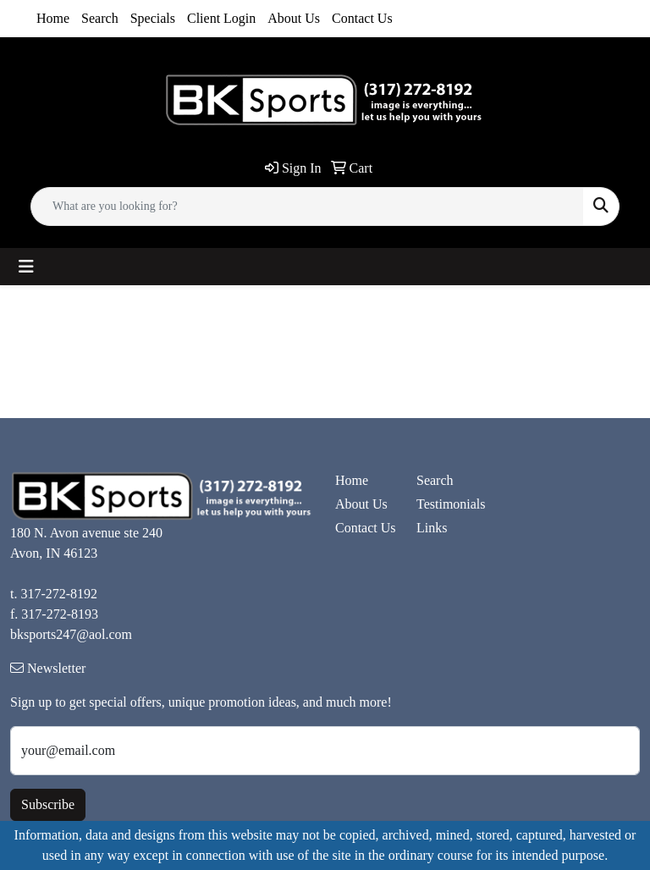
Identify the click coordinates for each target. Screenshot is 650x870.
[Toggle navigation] (26, 266)
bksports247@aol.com (71, 634)
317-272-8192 (58, 593)
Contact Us (362, 18)
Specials (152, 18)
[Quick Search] (307, 206)
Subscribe (47, 804)
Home (52, 18)
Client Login (221, 18)
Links (431, 527)
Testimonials (446, 504)
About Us (293, 18)
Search (99, 18)
